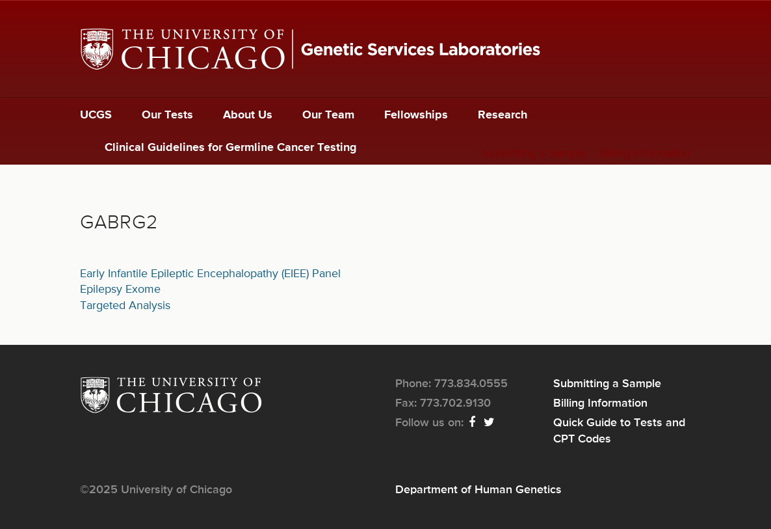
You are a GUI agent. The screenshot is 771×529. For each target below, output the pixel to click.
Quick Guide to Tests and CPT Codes (619, 430)
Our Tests (167, 115)
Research (502, 115)
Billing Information (645, 153)
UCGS (96, 115)
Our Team (328, 115)
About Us (247, 115)
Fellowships (416, 115)
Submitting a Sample (534, 153)
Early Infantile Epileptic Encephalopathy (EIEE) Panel (210, 274)
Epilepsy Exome (120, 289)
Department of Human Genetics (478, 490)
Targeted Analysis (125, 306)
